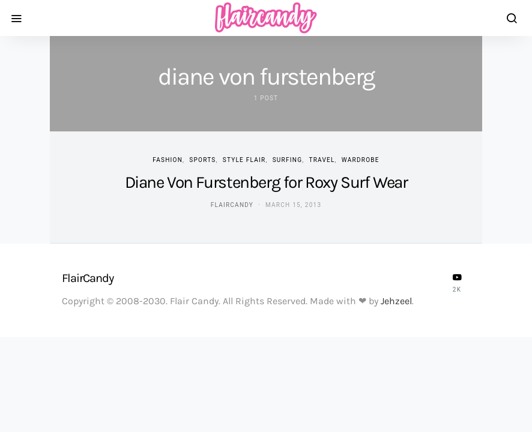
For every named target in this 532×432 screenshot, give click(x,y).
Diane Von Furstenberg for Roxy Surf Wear (266, 182)
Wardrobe (360, 160)
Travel (321, 160)
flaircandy (232, 205)
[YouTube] (457, 282)
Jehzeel (396, 301)
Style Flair (244, 160)
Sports (202, 160)
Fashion (168, 160)
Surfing (288, 160)
